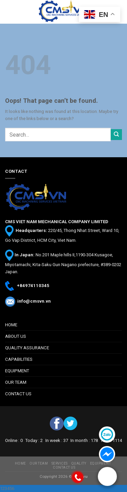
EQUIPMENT (17, 370)
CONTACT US (18, 393)
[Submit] (116, 134)
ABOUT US (15, 336)
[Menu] (8, 11)
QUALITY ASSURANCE (27, 347)
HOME (11, 324)
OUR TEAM (15, 382)
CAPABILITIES (19, 359)
